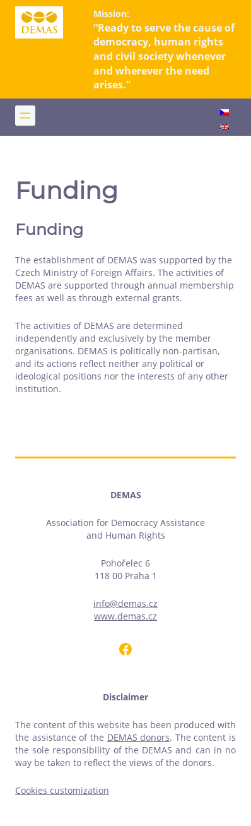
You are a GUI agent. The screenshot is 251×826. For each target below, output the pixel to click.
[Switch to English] (224, 128)
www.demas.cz (125, 616)
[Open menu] (25, 115)
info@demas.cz (125, 603)
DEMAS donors (138, 737)
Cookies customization (62, 790)
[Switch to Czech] (224, 113)
